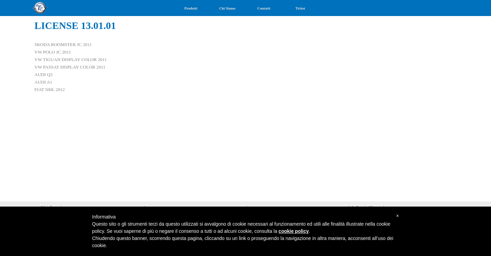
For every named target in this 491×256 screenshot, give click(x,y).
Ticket (300, 8)
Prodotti (190, 8)
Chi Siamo (227, 8)
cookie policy (294, 231)
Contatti (263, 8)
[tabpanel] (245, 59)
